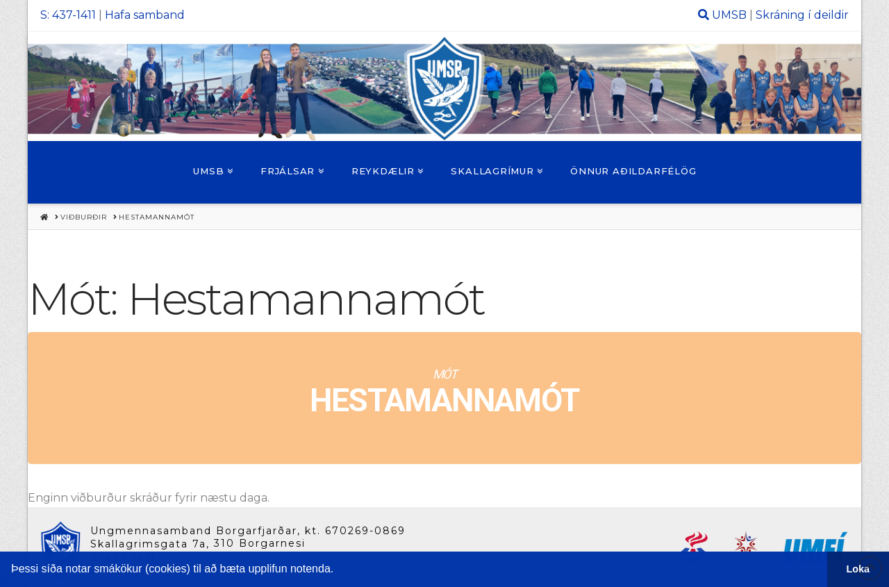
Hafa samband (145, 15)
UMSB (729, 15)
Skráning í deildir (802, 15)
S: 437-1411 (68, 15)
